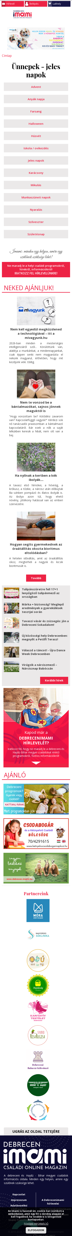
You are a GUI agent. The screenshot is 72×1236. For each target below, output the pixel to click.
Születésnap (36, 234)
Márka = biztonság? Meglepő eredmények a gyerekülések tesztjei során (43, 605)
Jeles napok (36, 160)
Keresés (59, 14)
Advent (36, 86)
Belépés (34, 3)
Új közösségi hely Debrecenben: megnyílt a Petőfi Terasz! (45, 634)
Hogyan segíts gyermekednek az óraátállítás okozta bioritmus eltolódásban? (36, 546)
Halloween (36, 123)
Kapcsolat (18, 1191)
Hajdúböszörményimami (55, 1206)
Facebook (67, 14)
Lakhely (57, 3)
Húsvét (36, 136)
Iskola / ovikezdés (36, 148)
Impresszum (19, 1197)
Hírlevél (10, 3)
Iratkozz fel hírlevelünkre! (36, 273)
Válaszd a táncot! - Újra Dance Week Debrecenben (43, 649)
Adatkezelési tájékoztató (18, 1204)
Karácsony (36, 172)
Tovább (36, 575)
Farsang (36, 111)
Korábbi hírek (54, 678)
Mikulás (36, 185)
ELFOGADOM (36, 1230)
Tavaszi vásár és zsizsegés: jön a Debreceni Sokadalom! (45, 620)
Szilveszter (36, 222)
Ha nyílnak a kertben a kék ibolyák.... (36, 475)
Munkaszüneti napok (36, 197)
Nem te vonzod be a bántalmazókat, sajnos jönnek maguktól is (36, 405)
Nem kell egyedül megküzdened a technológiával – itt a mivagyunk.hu (36, 332)
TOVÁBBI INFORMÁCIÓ (36, 1223)
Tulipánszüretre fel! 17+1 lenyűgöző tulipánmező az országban (41, 590)
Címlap (6, 56)
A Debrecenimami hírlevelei (53, 1199)
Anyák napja (36, 99)
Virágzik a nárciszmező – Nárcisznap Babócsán (39, 664)
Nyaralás (36, 209)
